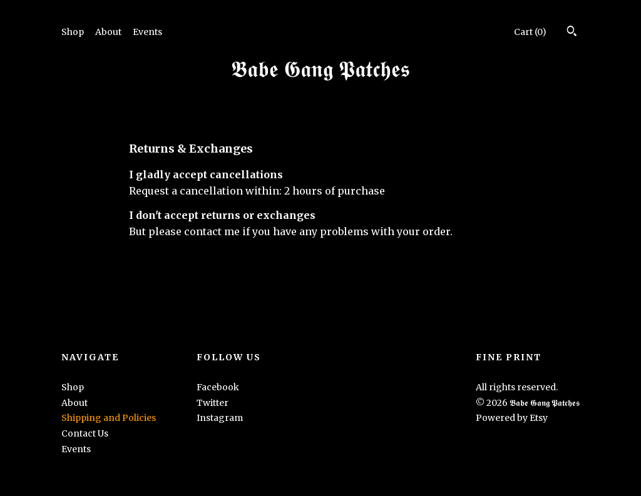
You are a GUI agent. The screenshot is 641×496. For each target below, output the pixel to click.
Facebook (218, 387)
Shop (72, 32)
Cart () (530, 32)
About (108, 32)
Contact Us (84, 433)
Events (147, 32)
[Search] (572, 32)
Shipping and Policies (108, 417)
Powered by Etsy (512, 417)
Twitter (212, 402)
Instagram (220, 417)
